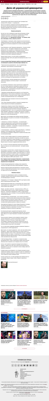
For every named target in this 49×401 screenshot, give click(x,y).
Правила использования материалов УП (27, 371)
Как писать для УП (23, 376)
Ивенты (19, 4)
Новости (2, 4)
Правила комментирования (21, 285)
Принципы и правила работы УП (25, 375)
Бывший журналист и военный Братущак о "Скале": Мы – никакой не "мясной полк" (40, 301)
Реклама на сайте (23, 369)
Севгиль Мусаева (27, 392)
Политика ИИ (22, 372)
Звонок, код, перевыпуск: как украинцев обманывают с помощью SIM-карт (7, 341)
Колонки (11, 4)
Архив (35, 4)
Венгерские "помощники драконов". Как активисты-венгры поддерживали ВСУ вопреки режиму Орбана (23, 325)
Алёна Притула (40, 392)
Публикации (7, 4)
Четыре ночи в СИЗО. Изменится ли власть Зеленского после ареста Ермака (6, 302)
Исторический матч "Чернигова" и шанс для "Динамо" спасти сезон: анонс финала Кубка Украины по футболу (7, 325)
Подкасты (23, 4)
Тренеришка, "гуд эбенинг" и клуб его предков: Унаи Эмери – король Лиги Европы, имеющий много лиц (41, 325)
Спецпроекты (28, 4)
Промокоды (22, 378)
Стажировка (22, 377)
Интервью (15, 4)
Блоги (32, 4)
